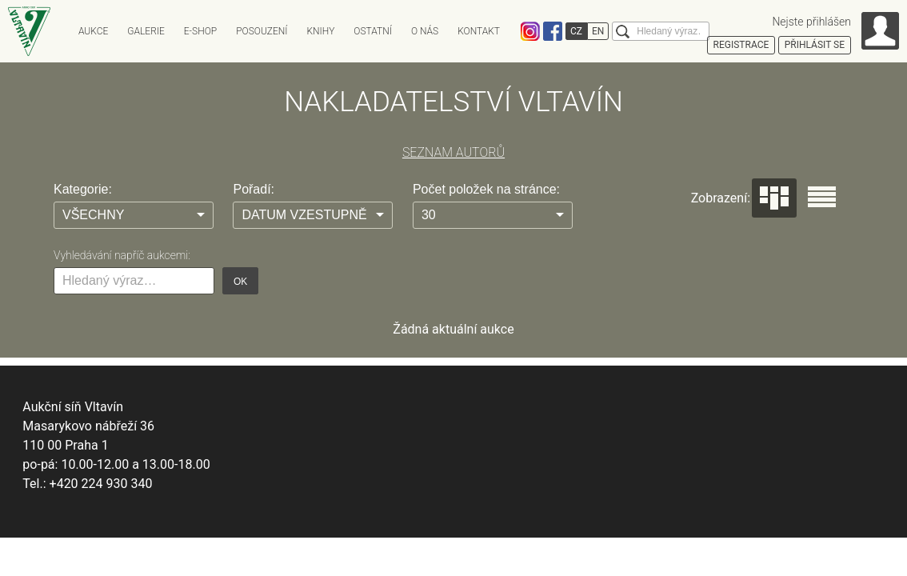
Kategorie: (83, 189)
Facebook (552, 31)
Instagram (530, 31)
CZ (576, 31)
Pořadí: (253, 189)
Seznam (822, 196)
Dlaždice (774, 198)
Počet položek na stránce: (486, 189)
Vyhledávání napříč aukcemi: (122, 255)
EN (598, 31)
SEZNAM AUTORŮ (453, 152)
